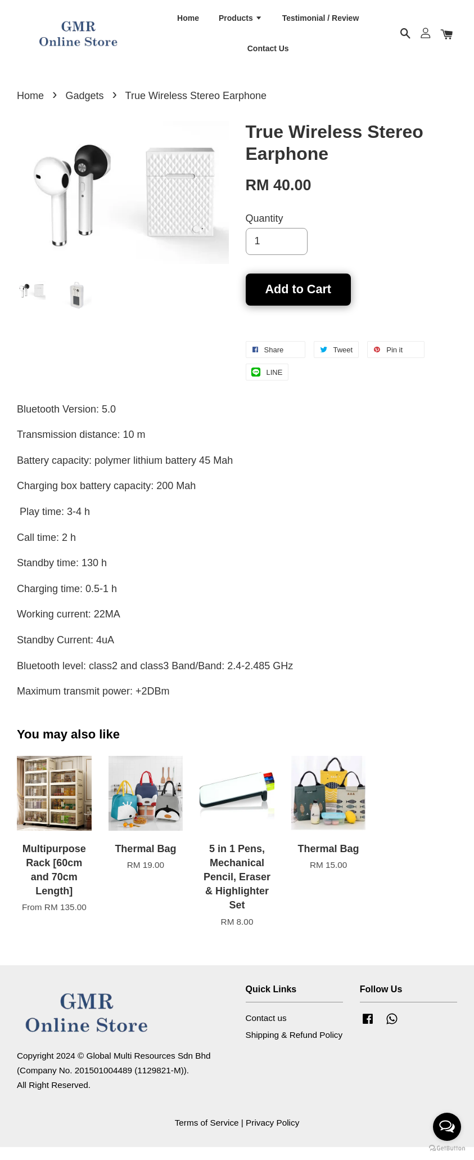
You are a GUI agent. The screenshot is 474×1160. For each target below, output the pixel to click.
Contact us (266, 1031)
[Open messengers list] (447, 1127)
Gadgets (84, 108)
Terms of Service (207, 1135)
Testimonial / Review (320, 23)
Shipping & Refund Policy (294, 1047)
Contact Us (268, 53)
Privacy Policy (272, 1135)
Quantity (264, 231)
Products (241, 23)
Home (188, 23)
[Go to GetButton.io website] (447, 1148)
